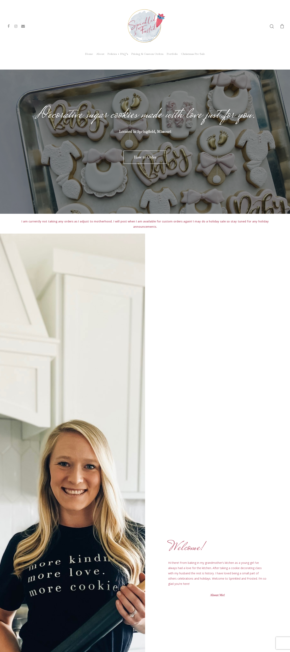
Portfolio (172, 54)
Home (89, 54)
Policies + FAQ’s (118, 54)
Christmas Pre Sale (193, 54)
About (100, 54)
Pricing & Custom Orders (147, 54)
